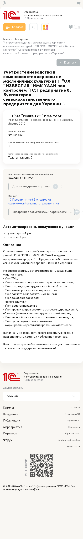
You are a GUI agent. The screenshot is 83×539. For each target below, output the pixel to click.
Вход (77, 26)
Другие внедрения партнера (35, 186)
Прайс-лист (73, 420)
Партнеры (10, 433)
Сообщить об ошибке (69, 440)
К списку (70, 62)
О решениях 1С (72, 414)
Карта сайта (73, 446)
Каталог (8, 407)
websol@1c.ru (32, 489)
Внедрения (21, 39)
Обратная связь (72, 433)
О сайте (76, 407)
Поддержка (74, 427)
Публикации (11, 420)
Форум (7, 440)
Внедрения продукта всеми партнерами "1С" (43, 212)
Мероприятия (12, 427)
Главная (7, 39)
